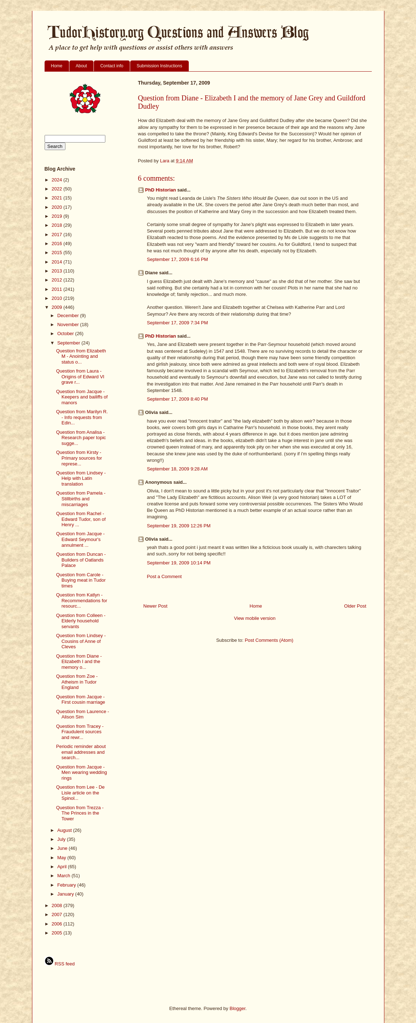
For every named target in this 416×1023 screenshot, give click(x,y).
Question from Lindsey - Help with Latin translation (81, 478)
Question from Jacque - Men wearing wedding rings (81, 772)
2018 (58, 225)
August (65, 830)
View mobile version (254, 618)
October (66, 333)
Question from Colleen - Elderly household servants (80, 621)
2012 (58, 280)
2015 (58, 252)
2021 (58, 197)
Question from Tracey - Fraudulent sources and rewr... (80, 732)
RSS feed (60, 963)
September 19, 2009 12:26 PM (179, 525)
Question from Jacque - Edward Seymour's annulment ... (80, 539)
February (67, 885)
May (62, 857)
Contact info (111, 65)
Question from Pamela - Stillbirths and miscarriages (80, 498)
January (66, 894)
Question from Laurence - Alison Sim (82, 714)
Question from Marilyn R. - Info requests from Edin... (82, 417)
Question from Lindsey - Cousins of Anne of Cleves (81, 641)
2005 (58, 933)
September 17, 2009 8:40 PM (177, 399)
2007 (58, 914)
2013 (58, 271)
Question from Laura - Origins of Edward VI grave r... (80, 376)
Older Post (355, 606)
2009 (58, 307)
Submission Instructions (159, 65)
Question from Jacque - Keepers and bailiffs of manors (82, 397)
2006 (58, 924)
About (81, 65)
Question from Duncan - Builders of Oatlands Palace (81, 559)
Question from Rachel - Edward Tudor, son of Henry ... (81, 519)
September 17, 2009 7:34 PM (177, 322)
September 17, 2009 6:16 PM (177, 259)
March (64, 875)
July (62, 839)
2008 (58, 905)
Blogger (237, 1008)
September (69, 343)
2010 (58, 298)
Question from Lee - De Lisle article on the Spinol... (80, 792)
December (68, 315)
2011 (58, 289)
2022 (58, 188)
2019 (58, 216)
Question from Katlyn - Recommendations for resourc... (81, 600)
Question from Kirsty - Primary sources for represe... (79, 458)
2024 (58, 179)
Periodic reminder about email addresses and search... (81, 752)
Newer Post (155, 606)
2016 (58, 243)
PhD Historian (160, 190)
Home (57, 65)
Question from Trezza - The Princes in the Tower (80, 813)
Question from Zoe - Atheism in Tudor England (77, 681)
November (68, 324)
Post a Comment (164, 576)
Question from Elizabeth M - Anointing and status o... (81, 356)
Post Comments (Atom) (269, 640)
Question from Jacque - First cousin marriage (80, 699)
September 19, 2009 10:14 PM (179, 562)
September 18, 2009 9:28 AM (177, 469)
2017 (58, 234)
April (62, 866)
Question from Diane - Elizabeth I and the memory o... (79, 661)
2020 (58, 207)
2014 (58, 262)
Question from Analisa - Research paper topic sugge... (81, 437)
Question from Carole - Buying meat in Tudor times (81, 580)
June (63, 848)
